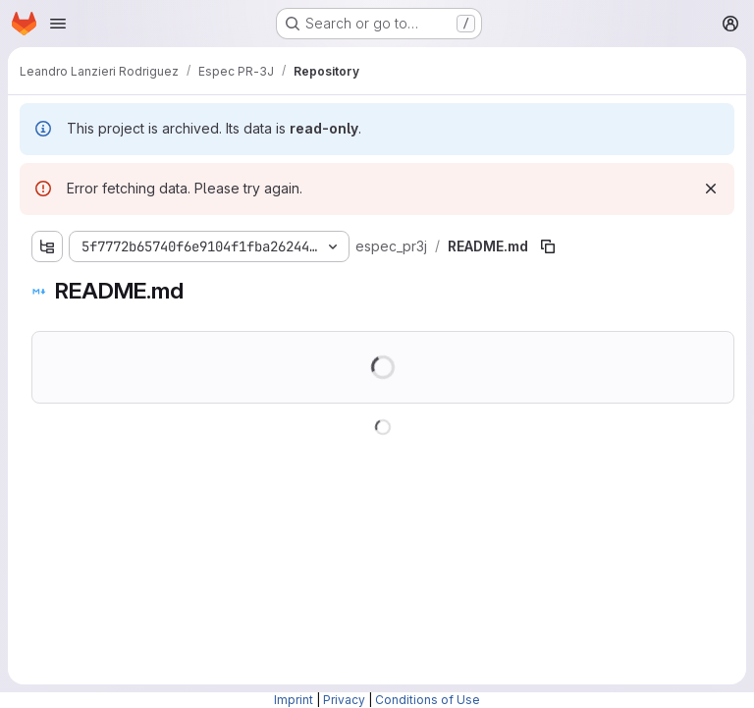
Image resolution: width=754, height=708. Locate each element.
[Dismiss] (711, 188)
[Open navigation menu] (58, 23)
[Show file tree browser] (47, 246)
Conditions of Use (427, 699)
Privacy (344, 699)
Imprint (293, 699)
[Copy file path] (548, 246)
